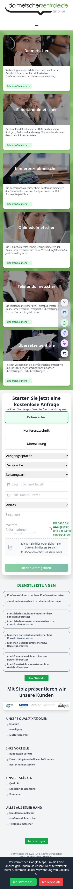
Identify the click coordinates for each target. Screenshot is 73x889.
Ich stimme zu (23, 882)
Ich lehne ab (51, 882)
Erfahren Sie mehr (18, 86)
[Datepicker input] (36, 484)
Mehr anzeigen (36, 841)
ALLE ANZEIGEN (36, 677)
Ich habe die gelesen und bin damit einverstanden (62, 528)
